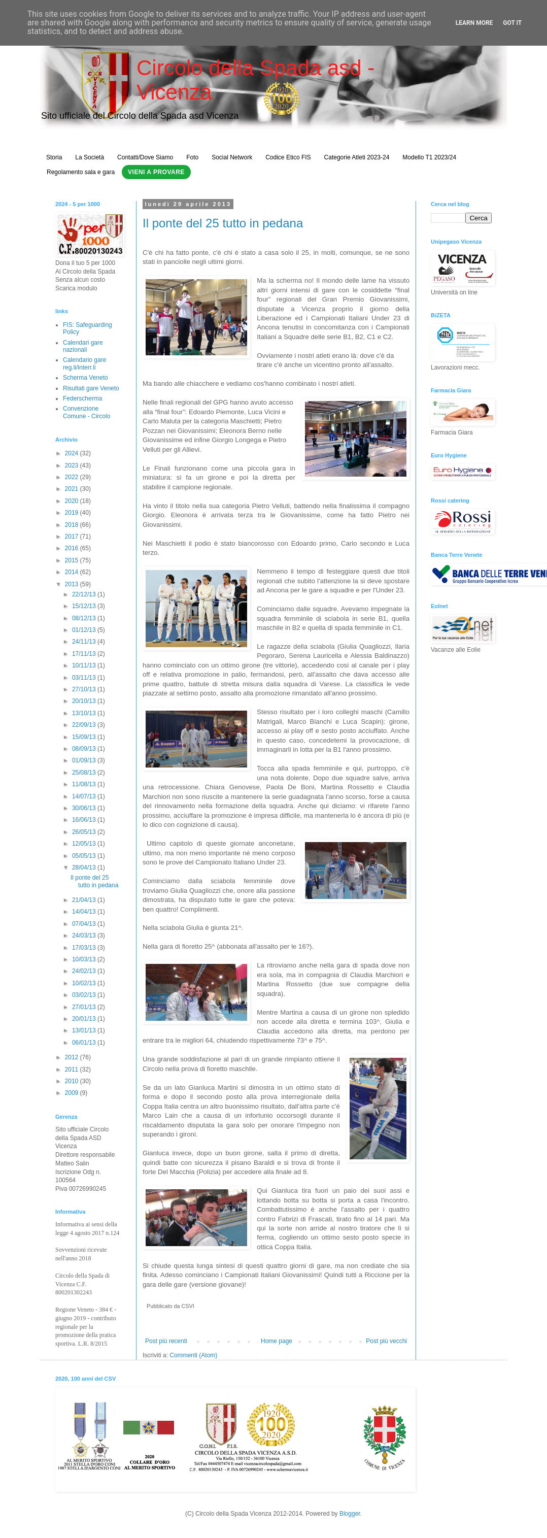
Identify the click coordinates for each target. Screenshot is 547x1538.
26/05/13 (84, 831)
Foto (192, 157)
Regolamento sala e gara (81, 172)
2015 (72, 560)
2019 (72, 512)
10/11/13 (84, 665)
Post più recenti (166, 1341)
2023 (72, 465)
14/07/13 (84, 796)
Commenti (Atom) (193, 1355)
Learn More (474, 22)
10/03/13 (84, 959)
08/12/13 (84, 618)
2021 (72, 488)
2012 (72, 1057)
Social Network (232, 157)
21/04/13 (84, 900)
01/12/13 (84, 629)
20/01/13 (84, 1018)
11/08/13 (84, 784)
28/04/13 (84, 867)
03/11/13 (84, 677)
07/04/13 (84, 923)
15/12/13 (84, 606)
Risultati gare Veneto (91, 388)
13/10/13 (84, 713)
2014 (72, 572)
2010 (72, 1081)
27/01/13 (84, 1007)
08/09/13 (84, 748)
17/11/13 (84, 653)
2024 (72, 453)
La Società (89, 157)
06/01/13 (84, 1042)
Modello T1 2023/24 (429, 157)
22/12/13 (84, 594)
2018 (72, 524)
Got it (512, 22)
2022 (72, 477)
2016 (72, 548)
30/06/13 (84, 808)
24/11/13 (84, 641)
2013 (72, 584)
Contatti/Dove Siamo (145, 157)
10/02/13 (84, 983)
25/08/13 (84, 772)
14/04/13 (84, 911)
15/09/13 (84, 737)
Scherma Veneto (85, 377)
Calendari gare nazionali (83, 346)
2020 (72, 501)
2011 (72, 1069)
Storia (54, 157)
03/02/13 (84, 994)
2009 (72, 1092)
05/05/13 (84, 855)
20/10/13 (84, 701)
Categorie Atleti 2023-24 (357, 157)
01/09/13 (84, 760)
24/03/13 (84, 935)
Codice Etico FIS (288, 157)
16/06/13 (84, 819)
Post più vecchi (386, 1341)
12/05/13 (84, 843)
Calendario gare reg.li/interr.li (84, 363)
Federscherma (82, 398)
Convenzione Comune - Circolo (86, 412)
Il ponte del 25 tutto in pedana (223, 223)
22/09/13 (84, 724)
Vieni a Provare (156, 172)
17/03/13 (84, 947)
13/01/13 (84, 1030)
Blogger (349, 1513)
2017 (72, 536)
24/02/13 (84, 971)
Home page (276, 1341)
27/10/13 (84, 689)
